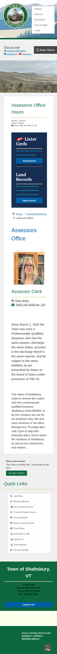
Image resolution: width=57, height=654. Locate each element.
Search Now (29, 160)
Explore (38, 9)
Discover (38, 14)
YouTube (26, 54)
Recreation (39, 19)
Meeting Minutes (19, 501)
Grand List (16, 539)
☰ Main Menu (45, 50)
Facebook (11, 54)
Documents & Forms (21, 507)
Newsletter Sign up (30, 639)
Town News (17, 528)
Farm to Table (41, 25)
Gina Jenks (22, 300)
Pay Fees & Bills (19, 550)
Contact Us (28, 604)
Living (37, 30)
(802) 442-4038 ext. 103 (30, 304)
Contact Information (16, 51)
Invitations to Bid (19, 534)
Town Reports (18, 545)
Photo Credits (45, 633)
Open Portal (29, 200)
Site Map (33, 633)
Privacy (25, 633)
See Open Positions (17, 473)
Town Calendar (19, 517)
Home (19, 213)
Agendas (16, 496)
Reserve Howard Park (22, 523)
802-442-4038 (13, 47)
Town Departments (36, 213)
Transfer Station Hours (23, 512)
